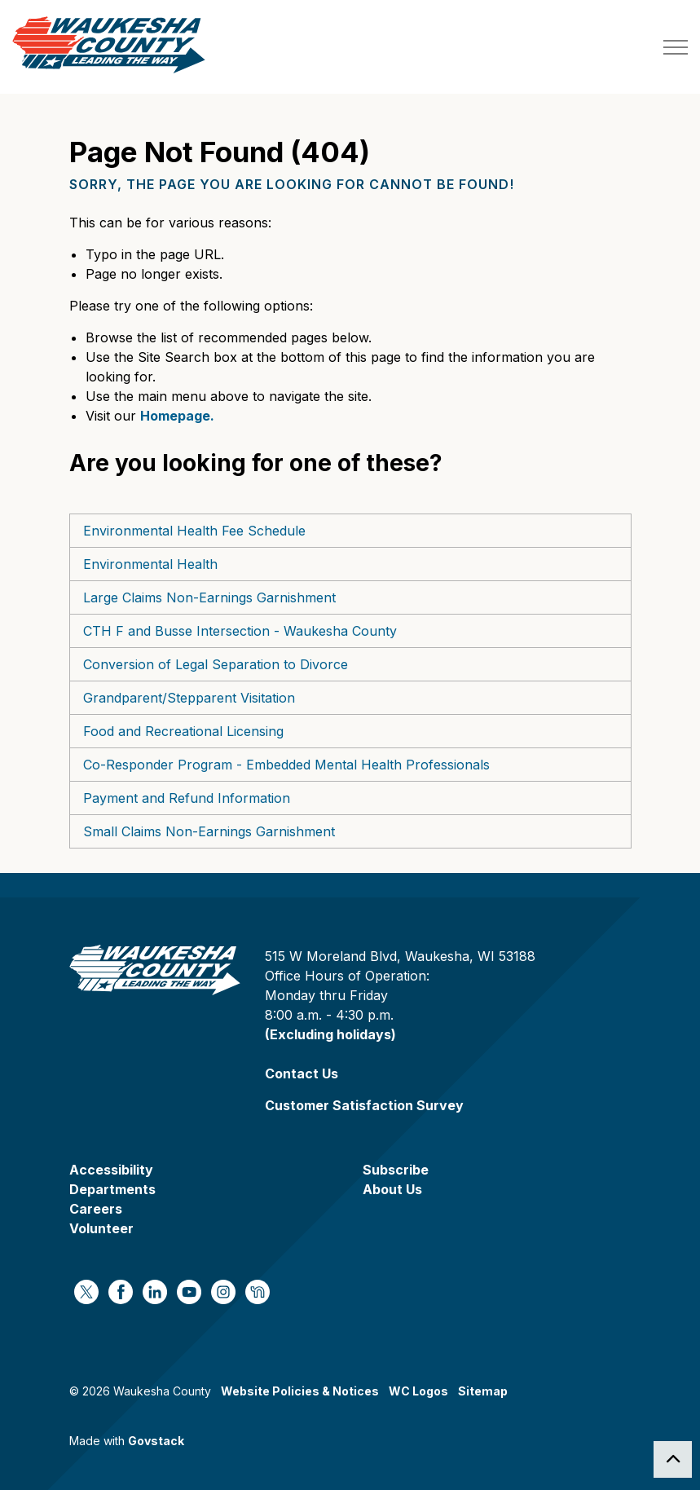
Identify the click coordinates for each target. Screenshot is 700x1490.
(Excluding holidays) (330, 1034)
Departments (112, 1189)
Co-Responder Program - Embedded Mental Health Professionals (286, 764)
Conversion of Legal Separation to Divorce (215, 664)
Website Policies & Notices (300, 1391)
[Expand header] (675, 47)
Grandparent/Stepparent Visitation (189, 698)
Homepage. (177, 416)
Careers (95, 1209)
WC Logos (418, 1391)
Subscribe (396, 1170)
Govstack (156, 1441)
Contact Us (301, 1073)
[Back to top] (673, 1459)
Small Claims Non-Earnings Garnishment (209, 831)
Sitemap (483, 1391)
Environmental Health (150, 564)
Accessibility (111, 1170)
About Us (392, 1189)
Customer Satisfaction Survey (364, 1105)
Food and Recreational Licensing (183, 731)
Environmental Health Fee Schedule (194, 530)
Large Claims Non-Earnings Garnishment (209, 597)
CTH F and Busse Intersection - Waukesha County (240, 631)
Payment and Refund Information (186, 798)
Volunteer (101, 1228)
